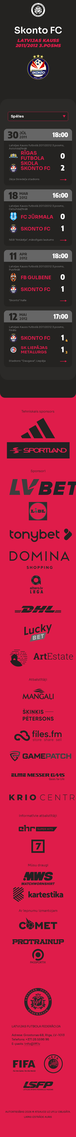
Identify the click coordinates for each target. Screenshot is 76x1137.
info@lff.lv (32, 1044)
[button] (38, 116)
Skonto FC (35, 168)
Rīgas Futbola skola (32, 158)
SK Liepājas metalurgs (34, 350)
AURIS (48, 1116)
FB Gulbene (36, 278)
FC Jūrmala (37, 217)
